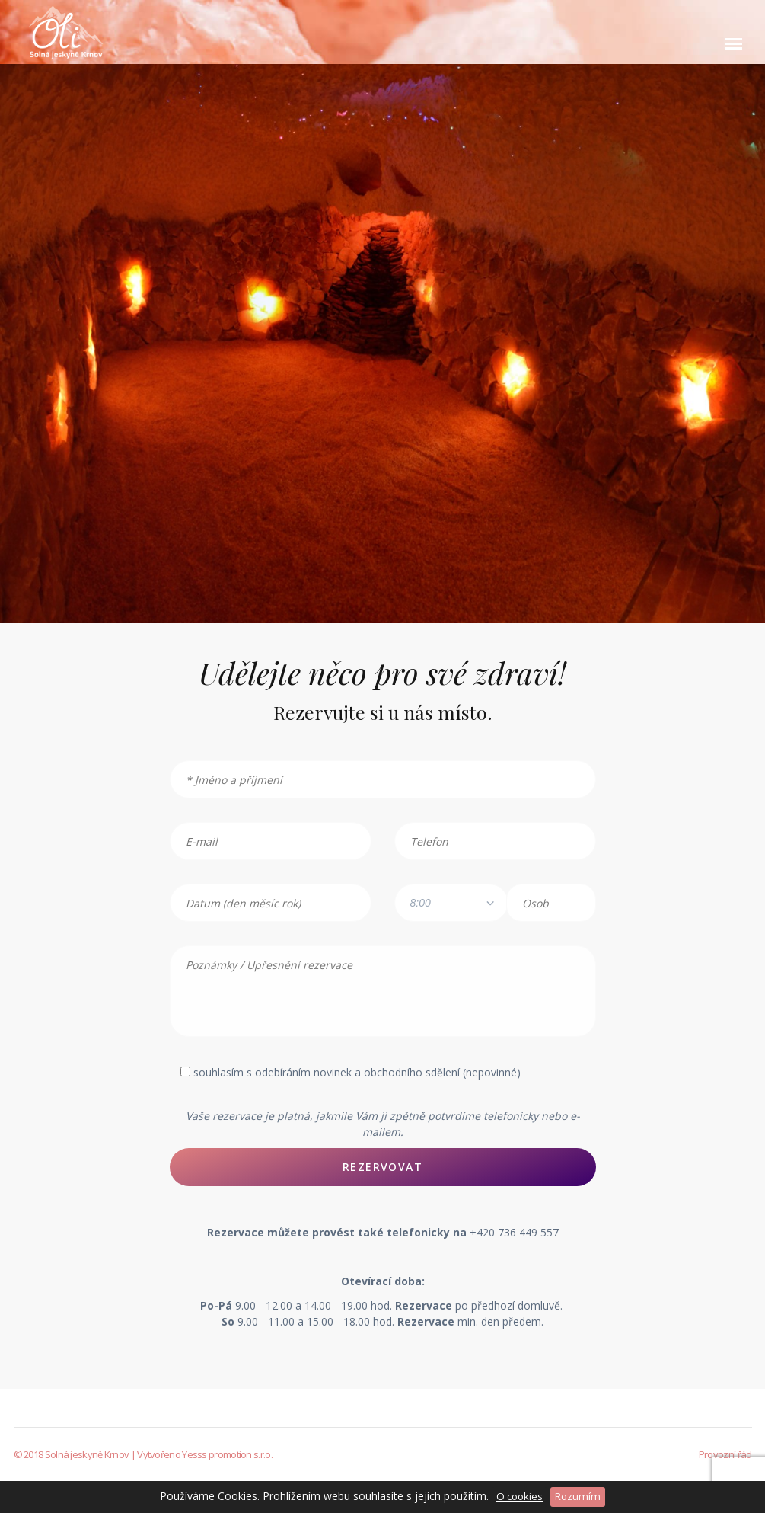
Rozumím (578, 1496)
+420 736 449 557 (514, 1232)
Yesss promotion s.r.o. (227, 1454)
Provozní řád (725, 1454)
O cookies (519, 1496)
